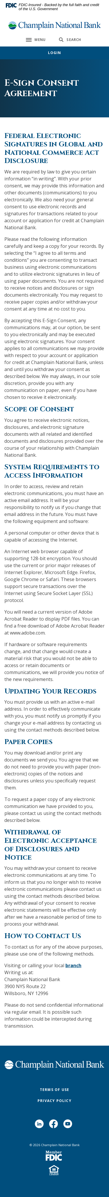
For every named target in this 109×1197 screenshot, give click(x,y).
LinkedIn (40, 1126)
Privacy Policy (54, 1100)
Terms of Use (54, 1089)
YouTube (68, 1126)
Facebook (54, 1126)
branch (73, 965)
